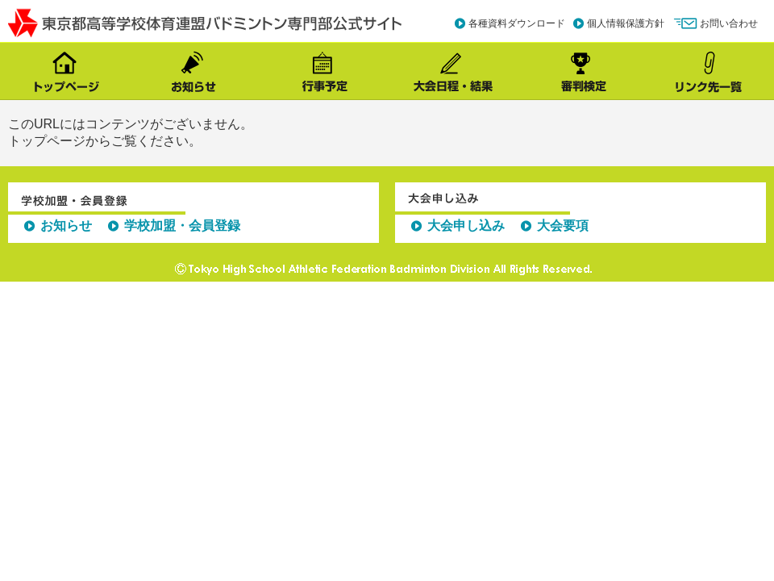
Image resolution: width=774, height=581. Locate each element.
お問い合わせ (729, 23)
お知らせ (66, 225)
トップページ (46, 141)
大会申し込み (466, 225)
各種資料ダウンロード (516, 23)
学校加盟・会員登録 (182, 225)
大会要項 (563, 225)
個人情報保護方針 (625, 23)
